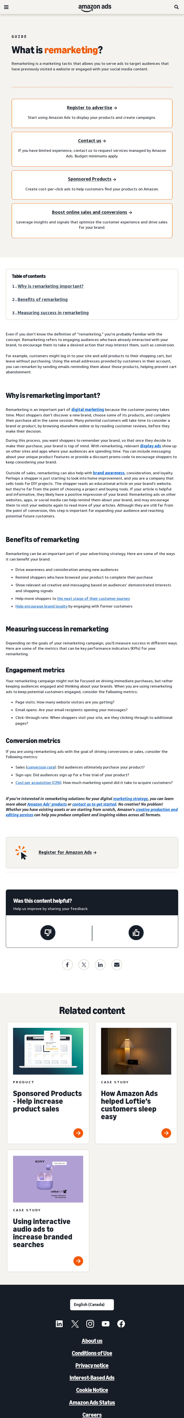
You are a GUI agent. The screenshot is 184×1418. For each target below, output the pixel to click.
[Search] (176, 7)
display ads (150, 445)
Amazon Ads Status (92, 1402)
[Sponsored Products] (92, 179)
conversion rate (41, 767)
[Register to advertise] (92, 108)
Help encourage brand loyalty (41, 606)
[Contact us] (92, 141)
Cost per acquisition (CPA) (38, 782)
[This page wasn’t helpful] (48, 933)
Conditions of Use (92, 1353)
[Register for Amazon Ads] (67, 852)
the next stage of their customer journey (93, 598)
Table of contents (29, 276)
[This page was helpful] (136, 933)
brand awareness (109, 472)
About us (92, 1340)
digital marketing (87, 409)
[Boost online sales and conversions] (92, 212)
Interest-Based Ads (92, 1377)
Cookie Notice (92, 1389)
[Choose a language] (92, 1304)
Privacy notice (92, 1365)
